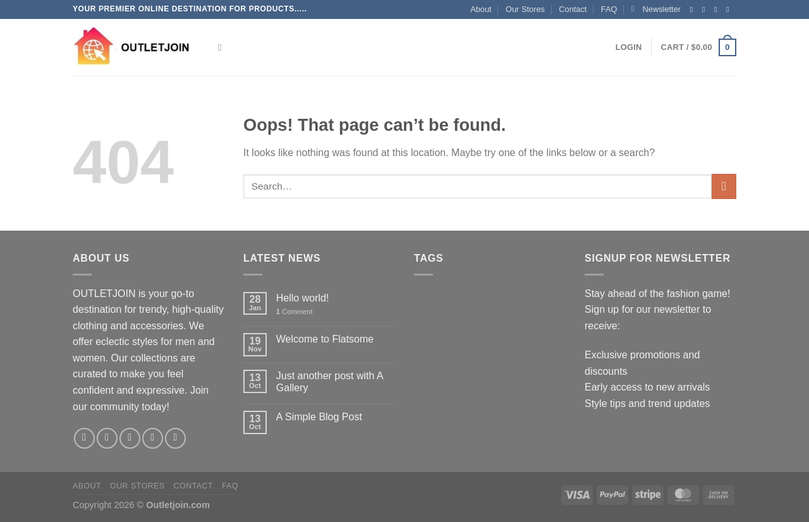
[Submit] (724, 186)
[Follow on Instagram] (706, 9)
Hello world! (302, 298)
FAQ (609, 9)
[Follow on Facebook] (694, 9)
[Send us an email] (730, 9)
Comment (294, 311)
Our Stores (525, 9)
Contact (573, 9)
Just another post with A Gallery (329, 381)
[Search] (223, 47)
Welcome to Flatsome (325, 339)
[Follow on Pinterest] (175, 438)
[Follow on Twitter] (718, 9)
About (480, 9)
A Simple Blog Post (319, 416)
